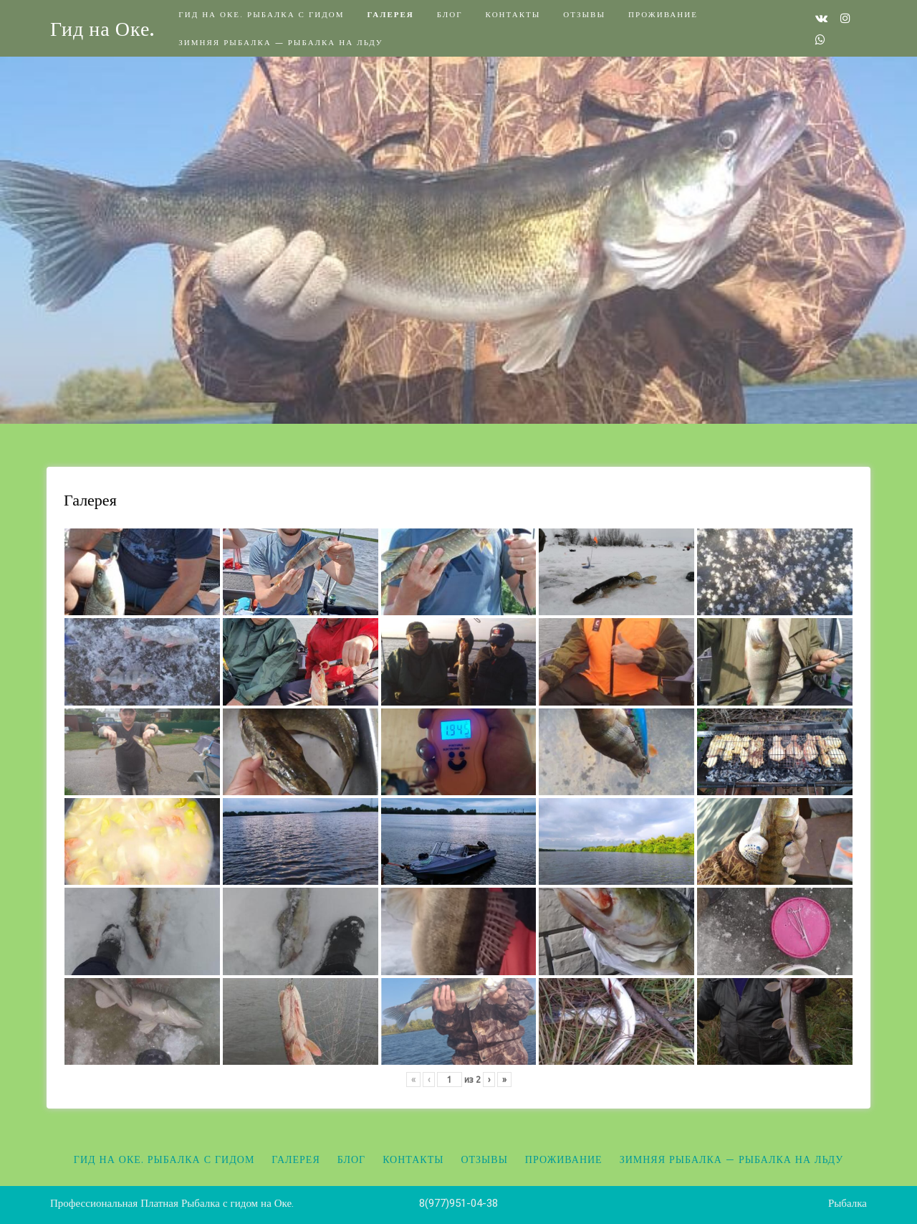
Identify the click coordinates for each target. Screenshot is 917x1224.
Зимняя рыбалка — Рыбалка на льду (280, 42)
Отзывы (584, 14)
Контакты (513, 14)
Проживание (663, 14)
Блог (450, 14)
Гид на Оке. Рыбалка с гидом (261, 14)
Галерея (390, 14)
